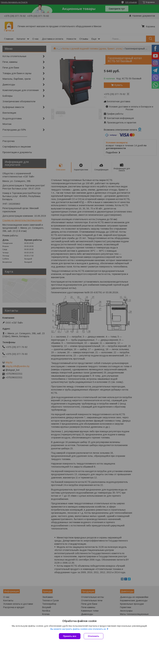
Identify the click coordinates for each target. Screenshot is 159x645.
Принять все (69, 636)
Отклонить (93, 636)
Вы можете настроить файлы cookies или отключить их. (78, 629)
